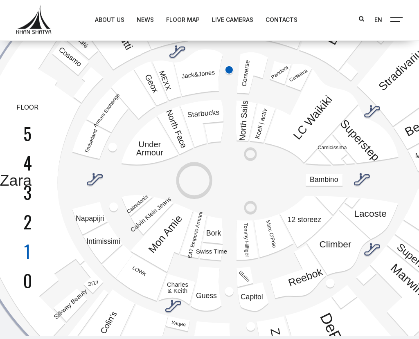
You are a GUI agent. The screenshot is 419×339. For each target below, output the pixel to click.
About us (104, 19)
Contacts (276, 19)
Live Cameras (227, 19)
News (139, 19)
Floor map (177, 19)
